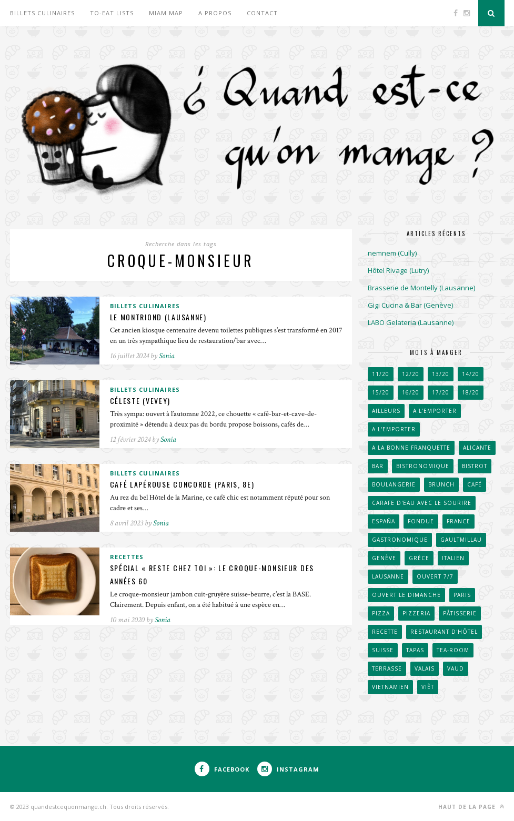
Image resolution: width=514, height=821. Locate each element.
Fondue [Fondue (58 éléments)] (421, 521)
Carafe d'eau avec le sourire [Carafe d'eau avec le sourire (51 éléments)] (421, 502)
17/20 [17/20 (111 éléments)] (440, 392)
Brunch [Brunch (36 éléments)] (441, 484)
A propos (214, 13)
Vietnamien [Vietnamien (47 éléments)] (390, 687)
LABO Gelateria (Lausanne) (410, 322)
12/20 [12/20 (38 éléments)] (410, 374)
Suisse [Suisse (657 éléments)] (383, 650)
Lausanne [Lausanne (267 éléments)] (388, 576)
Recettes (127, 557)
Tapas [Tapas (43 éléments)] (415, 650)
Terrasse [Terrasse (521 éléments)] (387, 668)
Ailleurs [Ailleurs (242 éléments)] (386, 410)
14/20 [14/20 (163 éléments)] (470, 374)
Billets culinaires (42, 13)
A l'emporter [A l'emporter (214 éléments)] (394, 429)
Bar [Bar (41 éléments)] (378, 466)
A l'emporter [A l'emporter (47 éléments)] (435, 410)
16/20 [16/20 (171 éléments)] (410, 392)
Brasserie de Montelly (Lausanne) (421, 287)
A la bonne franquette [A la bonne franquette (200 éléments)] (411, 447)
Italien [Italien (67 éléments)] (453, 558)
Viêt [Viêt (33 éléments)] (427, 687)
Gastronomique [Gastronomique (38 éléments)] (400, 539)
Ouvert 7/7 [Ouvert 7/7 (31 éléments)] (435, 576)
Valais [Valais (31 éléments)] (425, 668)
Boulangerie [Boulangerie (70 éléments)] (394, 484)
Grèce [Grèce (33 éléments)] (419, 558)
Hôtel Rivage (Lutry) (398, 270)
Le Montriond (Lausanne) (160, 317)
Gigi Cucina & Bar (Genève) (410, 305)
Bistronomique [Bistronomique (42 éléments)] (422, 466)
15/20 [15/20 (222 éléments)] (380, 392)
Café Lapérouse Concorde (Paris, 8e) (185, 484)
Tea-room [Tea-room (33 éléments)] (453, 650)
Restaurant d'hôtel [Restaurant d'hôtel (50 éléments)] (444, 631)
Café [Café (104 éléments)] (474, 484)
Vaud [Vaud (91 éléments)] (455, 668)
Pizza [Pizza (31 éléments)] (381, 613)
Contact (262, 13)
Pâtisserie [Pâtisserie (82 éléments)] (460, 613)
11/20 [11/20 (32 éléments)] (380, 374)
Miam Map (166, 13)
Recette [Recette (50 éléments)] (385, 631)
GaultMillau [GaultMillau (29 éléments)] (461, 539)
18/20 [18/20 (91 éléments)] (470, 392)
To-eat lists (112, 13)
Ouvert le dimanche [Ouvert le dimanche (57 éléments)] (406, 595)
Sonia (167, 356)
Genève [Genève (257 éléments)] (384, 558)
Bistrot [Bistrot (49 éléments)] (474, 466)
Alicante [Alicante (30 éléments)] (477, 447)
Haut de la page (471, 806)
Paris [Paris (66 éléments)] (462, 595)
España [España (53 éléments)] (383, 521)
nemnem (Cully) (392, 253)
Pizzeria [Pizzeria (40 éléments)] (416, 613)
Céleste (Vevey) (141, 401)
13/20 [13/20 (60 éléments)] (440, 374)
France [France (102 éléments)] (458, 521)
